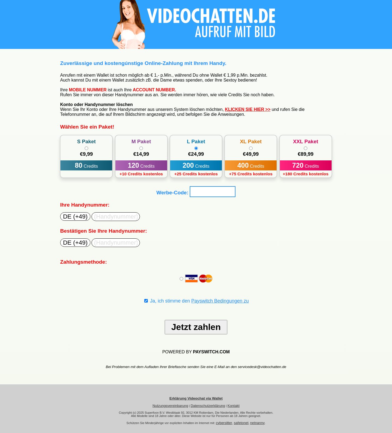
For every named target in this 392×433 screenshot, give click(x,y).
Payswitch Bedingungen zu (220, 301)
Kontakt (234, 406)
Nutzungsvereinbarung (170, 406)
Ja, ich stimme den (196, 301)
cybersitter (224, 423)
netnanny (257, 423)
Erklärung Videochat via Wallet (196, 398)
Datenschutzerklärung (208, 406)
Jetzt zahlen (195, 327)
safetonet (241, 423)
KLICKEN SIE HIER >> (247, 109)
